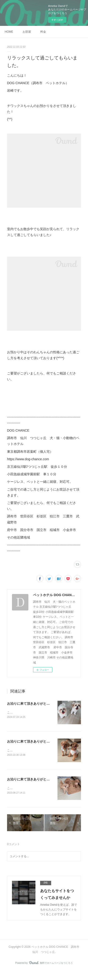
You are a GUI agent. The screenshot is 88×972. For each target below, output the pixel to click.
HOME (9, 31)
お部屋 (27, 31)
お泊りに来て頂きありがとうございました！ (40, 703)
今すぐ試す (57, 20)
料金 (43, 31)
